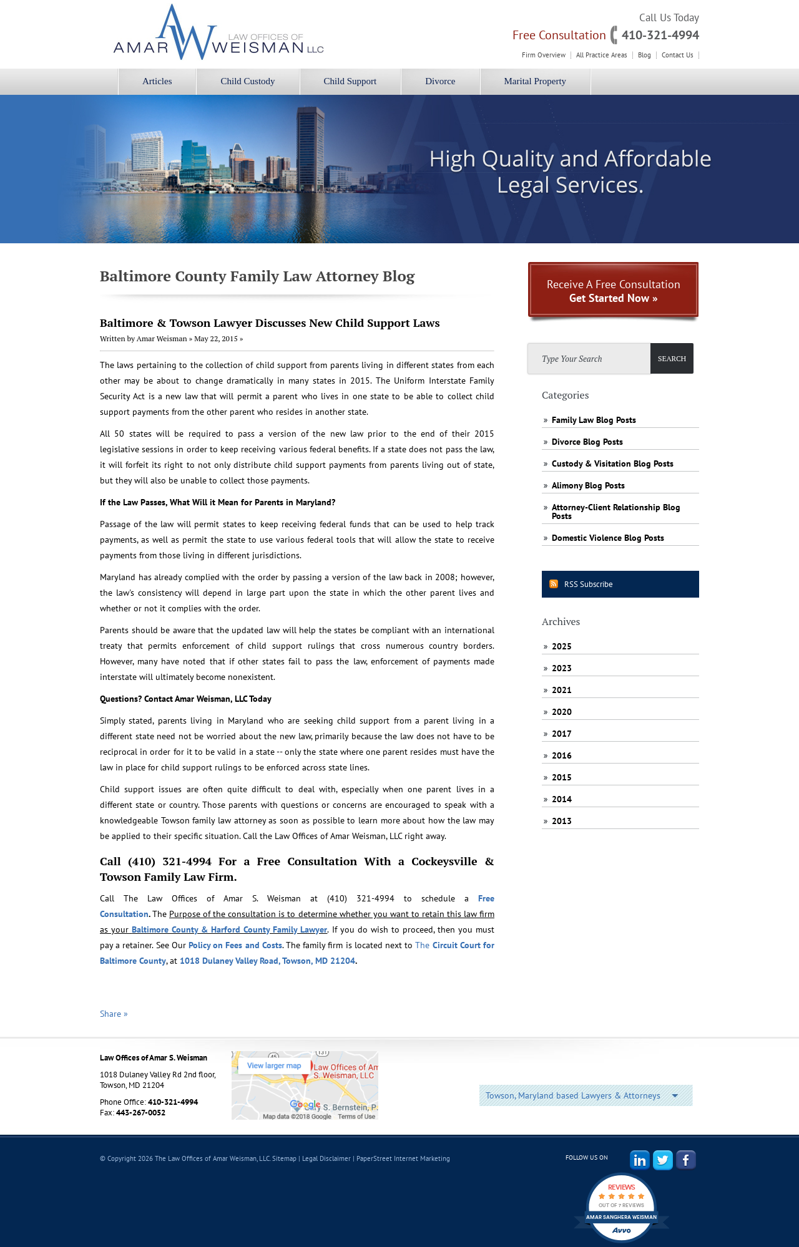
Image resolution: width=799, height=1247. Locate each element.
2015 (562, 777)
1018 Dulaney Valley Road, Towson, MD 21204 (267, 960)
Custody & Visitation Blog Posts (613, 463)
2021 (562, 690)
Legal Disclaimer (326, 1158)
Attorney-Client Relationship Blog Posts (616, 512)
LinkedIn (640, 1160)
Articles (157, 81)
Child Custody (247, 81)
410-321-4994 (660, 35)
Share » (114, 1013)
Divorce (440, 81)
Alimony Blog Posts (588, 485)
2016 (562, 755)
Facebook (686, 1160)
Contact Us (678, 55)
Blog (644, 55)
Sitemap (284, 1158)
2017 (562, 733)
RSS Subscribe (588, 584)
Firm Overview (544, 55)
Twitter (663, 1160)
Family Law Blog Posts (594, 419)
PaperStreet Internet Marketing (403, 1158)
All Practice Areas (601, 55)
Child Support (350, 81)
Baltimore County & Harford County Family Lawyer (229, 929)
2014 (562, 799)
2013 (562, 821)
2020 (562, 711)
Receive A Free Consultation (613, 291)
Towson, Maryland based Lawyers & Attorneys (573, 1095)
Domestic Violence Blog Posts (608, 537)
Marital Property (535, 81)
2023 (562, 668)
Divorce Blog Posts (587, 441)
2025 (562, 646)
